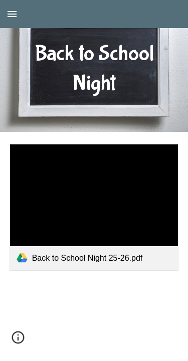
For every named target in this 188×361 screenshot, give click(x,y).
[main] (94, 66)
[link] (94, 207)
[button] (12, 14)
